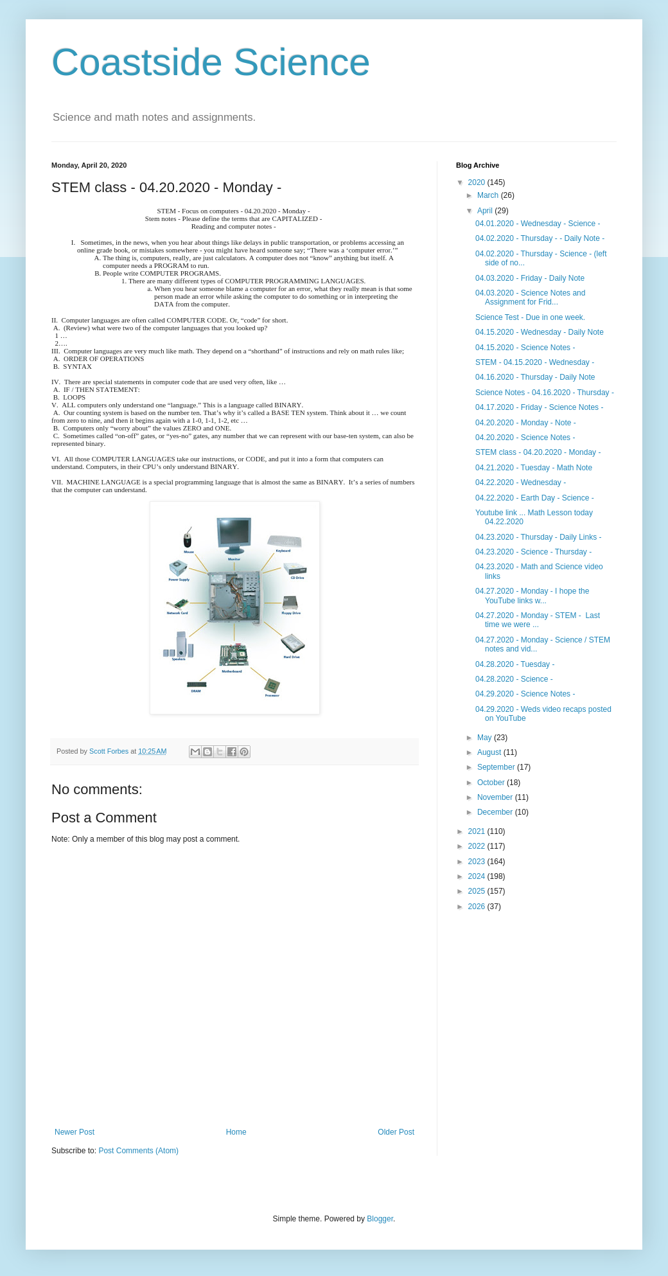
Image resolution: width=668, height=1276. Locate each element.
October (492, 782)
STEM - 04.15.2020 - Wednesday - (534, 362)
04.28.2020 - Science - (514, 679)
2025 (478, 891)
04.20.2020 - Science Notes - (525, 437)
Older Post (396, 1132)
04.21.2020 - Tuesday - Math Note (533, 467)
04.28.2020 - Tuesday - (514, 664)
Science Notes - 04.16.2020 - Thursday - (544, 392)
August (490, 752)
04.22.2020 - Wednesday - (520, 482)
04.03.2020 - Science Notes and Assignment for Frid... (530, 297)
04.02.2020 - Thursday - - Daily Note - (539, 238)
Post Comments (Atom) (138, 1150)
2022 (478, 846)
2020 (478, 182)
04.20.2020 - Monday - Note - (525, 422)
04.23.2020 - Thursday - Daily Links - (538, 537)
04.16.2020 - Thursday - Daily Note (535, 377)
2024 (478, 876)
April (486, 210)
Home (236, 1132)
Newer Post (74, 1132)
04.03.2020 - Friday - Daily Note (529, 278)
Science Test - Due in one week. (530, 317)
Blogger (380, 1218)
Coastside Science (211, 62)
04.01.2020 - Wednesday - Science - (538, 223)
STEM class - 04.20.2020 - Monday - (538, 452)
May (485, 737)
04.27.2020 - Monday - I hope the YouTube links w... (532, 596)
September (497, 767)
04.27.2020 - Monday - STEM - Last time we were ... (537, 620)
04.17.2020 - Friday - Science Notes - (539, 407)
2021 (478, 831)
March (489, 195)
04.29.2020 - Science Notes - (525, 693)
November (496, 797)
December (496, 812)
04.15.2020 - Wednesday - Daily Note (539, 332)
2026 (478, 906)
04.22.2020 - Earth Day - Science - (534, 497)
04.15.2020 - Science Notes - (525, 347)
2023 (478, 861)
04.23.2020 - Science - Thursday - (533, 551)
